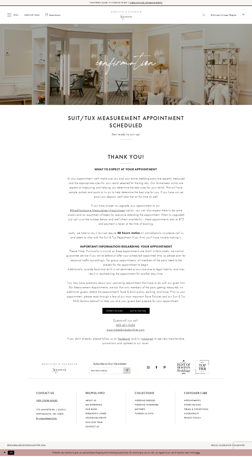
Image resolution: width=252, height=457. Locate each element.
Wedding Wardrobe (146, 405)
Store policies (192, 405)
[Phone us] (32, 15)
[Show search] (204, 15)
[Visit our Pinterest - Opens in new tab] (164, 368)
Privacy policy (192, 418)
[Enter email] (110, 371)
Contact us (92, 427)
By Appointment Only (46, 419)
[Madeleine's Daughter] (59, 368)
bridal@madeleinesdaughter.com (26, 446)
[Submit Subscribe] (127, 371)
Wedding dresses (145, 401)
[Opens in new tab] (125, 330)
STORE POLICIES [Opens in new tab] (112, 311)
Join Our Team (94, 423)
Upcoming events (95, 418)
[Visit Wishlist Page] (243, 15)
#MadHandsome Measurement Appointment (97, 210)
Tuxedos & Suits (144, 414)
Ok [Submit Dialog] (12, 453)
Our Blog (91, 410)
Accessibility (191, 414)
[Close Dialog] (5, 453)
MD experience (93, 405)
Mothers (140, 410)
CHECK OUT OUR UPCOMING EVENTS (147, 2)
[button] (13, 15)
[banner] (126, 15)
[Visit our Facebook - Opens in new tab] (157, 368)
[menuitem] (13, 15)
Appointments (192, 401)
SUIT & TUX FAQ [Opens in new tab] (139, 311)
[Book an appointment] (53, 15)
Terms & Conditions (196, 410)
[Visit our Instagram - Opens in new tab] (148, 368)
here (198, 453)
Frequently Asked (95, 414)
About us (90, 401)
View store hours (47, 401)
